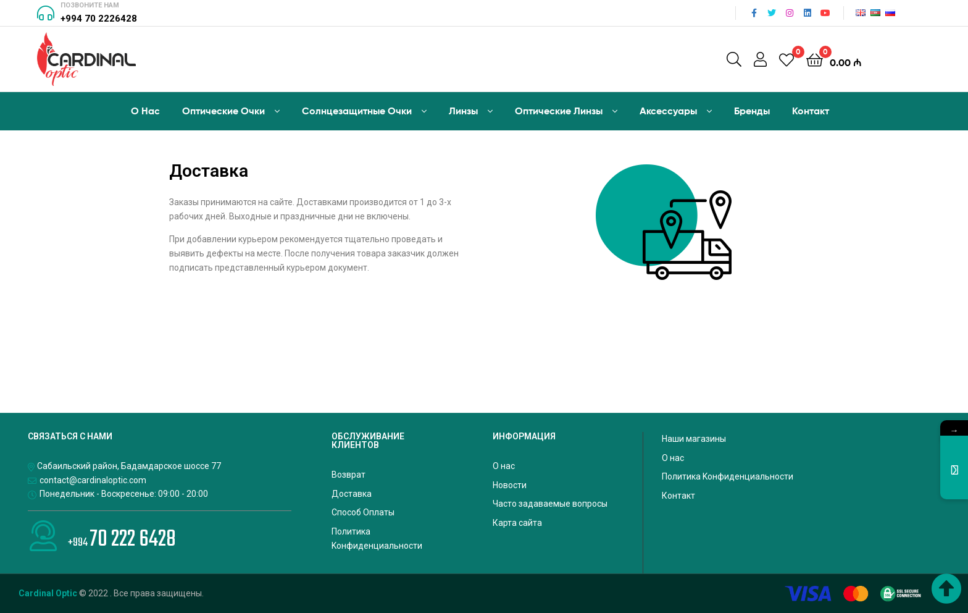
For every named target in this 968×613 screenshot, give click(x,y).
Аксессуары (668, 110)
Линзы (463, 110)
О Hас (145, 110)
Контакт (810, 110)
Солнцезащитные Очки (357, 110)
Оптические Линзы (559, 110)
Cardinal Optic (48, 593)
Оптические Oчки (223, 110)
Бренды (752, 110)
